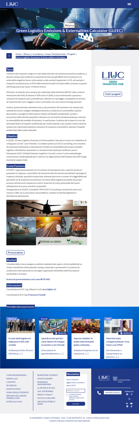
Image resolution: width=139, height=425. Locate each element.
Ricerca (12, 318)
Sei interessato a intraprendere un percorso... (114, 353)
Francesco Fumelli (36, 294)
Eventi (44, 318)
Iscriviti (75, 404)
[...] (21, 353)
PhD (108, 318)
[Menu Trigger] (129, 4)
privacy (71, 399)
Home (18, 54)
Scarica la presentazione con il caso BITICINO (28, 279)
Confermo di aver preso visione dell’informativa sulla (76, 396)
